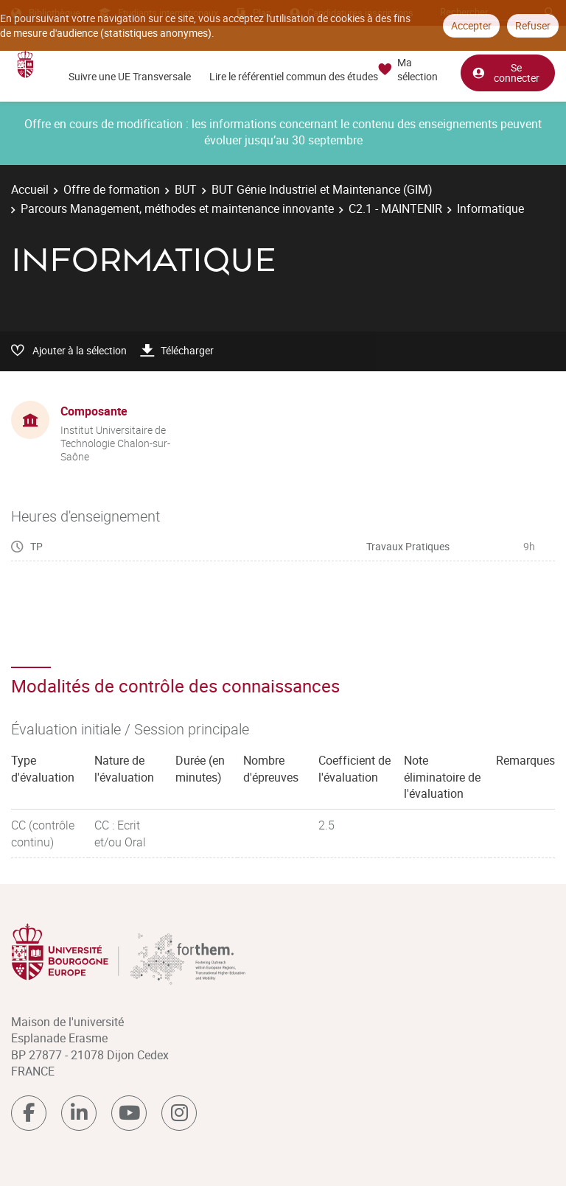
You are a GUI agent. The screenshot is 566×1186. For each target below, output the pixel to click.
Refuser (533, 25)
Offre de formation (111, 189)
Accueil (30, 189)
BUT (186, 189)
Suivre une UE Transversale (130, 76)
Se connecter (505, 72)
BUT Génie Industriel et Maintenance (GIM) (322, 189)
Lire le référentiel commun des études (293, 76)
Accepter (471, 25)
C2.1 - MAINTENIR (395, 208)
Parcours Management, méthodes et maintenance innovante (177, 208)
